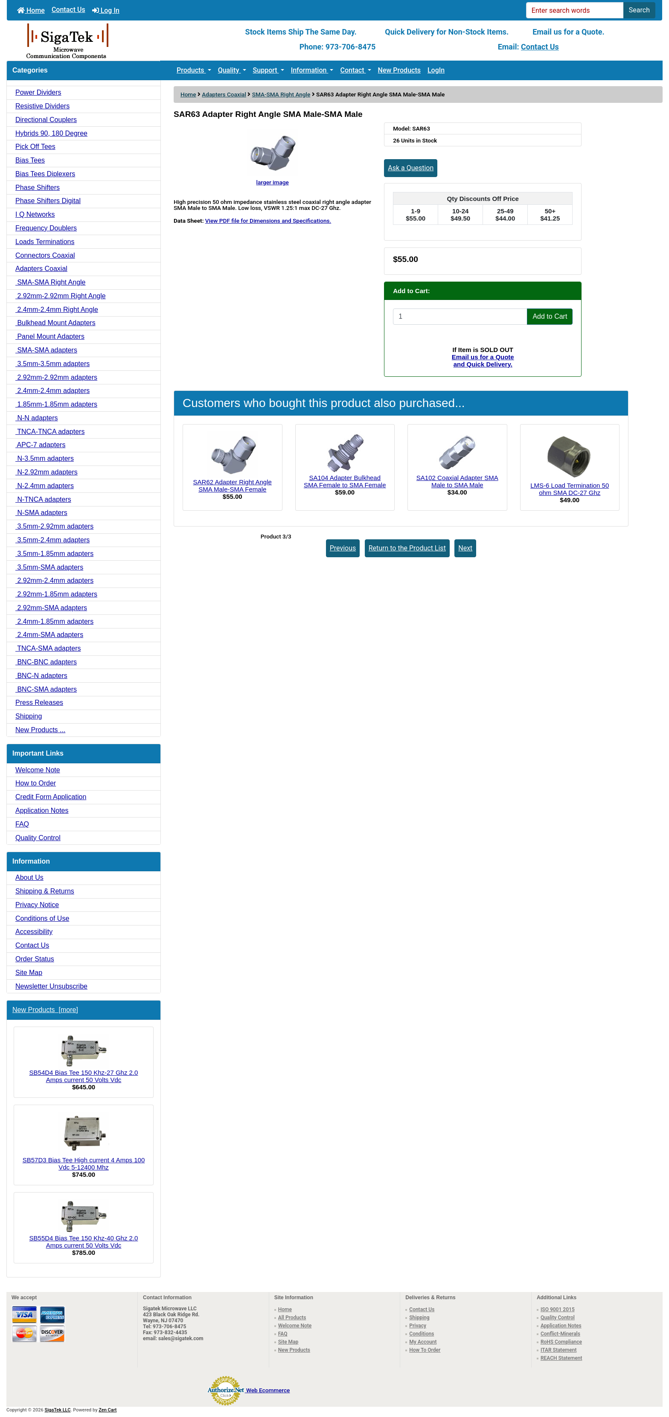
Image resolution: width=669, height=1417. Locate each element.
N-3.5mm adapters (44, 458)
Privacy (417, 1326)
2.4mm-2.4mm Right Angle (56, 309)
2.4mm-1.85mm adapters (54, 621)
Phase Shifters (37, 187)
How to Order (35, 783)
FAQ (22, 824)
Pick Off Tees (35, 146)
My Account (422, 1342)
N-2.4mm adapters (44, 485)
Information (310, 70)
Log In (105, 10)
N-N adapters (36, 418)
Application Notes (42, 810)
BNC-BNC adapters (46, 662)
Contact (353, 70)
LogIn (436, 70)
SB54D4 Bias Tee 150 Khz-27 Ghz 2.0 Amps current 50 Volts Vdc (83, 1058)
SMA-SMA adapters (46, 350)
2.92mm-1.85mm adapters (56, 594)
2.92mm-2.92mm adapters (56, 377)
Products (191, 70)
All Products (292, 1318)
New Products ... (40, 729)
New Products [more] (45, 1009)
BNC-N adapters (41, 675)
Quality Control (38, 837)
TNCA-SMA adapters (48, 648)
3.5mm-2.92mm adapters (54, 526)
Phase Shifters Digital (48, 200)
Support (266, 70)
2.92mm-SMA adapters (51, 607)
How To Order (424, 1350)
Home (31, 10)
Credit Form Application (50, 796)
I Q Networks (35, 214)
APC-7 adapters (40, 444)
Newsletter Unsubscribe (51, 986)
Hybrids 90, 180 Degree (51, 133)
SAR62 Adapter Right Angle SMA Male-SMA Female (232, 485)
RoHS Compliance (561, 1342)
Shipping (28, 716)
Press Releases (39, 702)
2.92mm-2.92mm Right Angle (60, 296)
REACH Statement (561, 1358)
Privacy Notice (37, 904)
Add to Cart (549, 316)
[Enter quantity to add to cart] (460, 316)
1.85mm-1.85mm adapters (56, 404)
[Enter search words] (575, 10)
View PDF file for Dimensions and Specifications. (268, 220)
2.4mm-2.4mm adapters (52, 390)
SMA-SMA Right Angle (281, 94)
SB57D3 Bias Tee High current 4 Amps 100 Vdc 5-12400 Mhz (84, 1141)
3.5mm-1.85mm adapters (54, 553)
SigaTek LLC (58, 1410)
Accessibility (33, 931)
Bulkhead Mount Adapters (55, 322)
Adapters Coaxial (224, 94)
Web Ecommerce (268, 1390)
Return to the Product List (407, 548)
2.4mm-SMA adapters (49, 634)
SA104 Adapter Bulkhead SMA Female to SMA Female (345, 481)
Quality (229, 70)
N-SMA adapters (41, 512)
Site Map (28, 972)
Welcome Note (37, 770)
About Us (29, 877)
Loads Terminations (44, 241)
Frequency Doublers (46, 228)
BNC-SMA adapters (46, 689)
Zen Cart (107, 1410)
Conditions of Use (42, 918)
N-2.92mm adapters (46, 472)
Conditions (421, 1334)
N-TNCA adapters (43, 499)
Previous (343, 548)
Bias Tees (30, 160)
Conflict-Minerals (560, 1334)
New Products (399, 70)
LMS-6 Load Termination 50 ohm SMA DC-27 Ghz (569, 489)
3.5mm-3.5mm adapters (52, 363)
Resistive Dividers (42, 106)
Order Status (34, 959)
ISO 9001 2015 (558, 1309)
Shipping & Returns (44, 891)
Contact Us (68, 10)
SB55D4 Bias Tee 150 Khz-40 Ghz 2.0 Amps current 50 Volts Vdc (83, 1224)
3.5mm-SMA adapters (49, 567)
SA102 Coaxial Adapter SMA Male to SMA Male (457, 481)
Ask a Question (410, 168)
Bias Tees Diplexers (45, 173)
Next (465, 548)
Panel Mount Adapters (49, 336)
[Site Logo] (116, 40)
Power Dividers (38, 92)
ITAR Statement (559, 1350)
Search (639, 10)
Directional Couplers (46, 119)
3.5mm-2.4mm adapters (52, 540)
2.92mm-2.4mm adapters (54, 580)
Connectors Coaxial (45, 255)
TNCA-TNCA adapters (49, 431)
